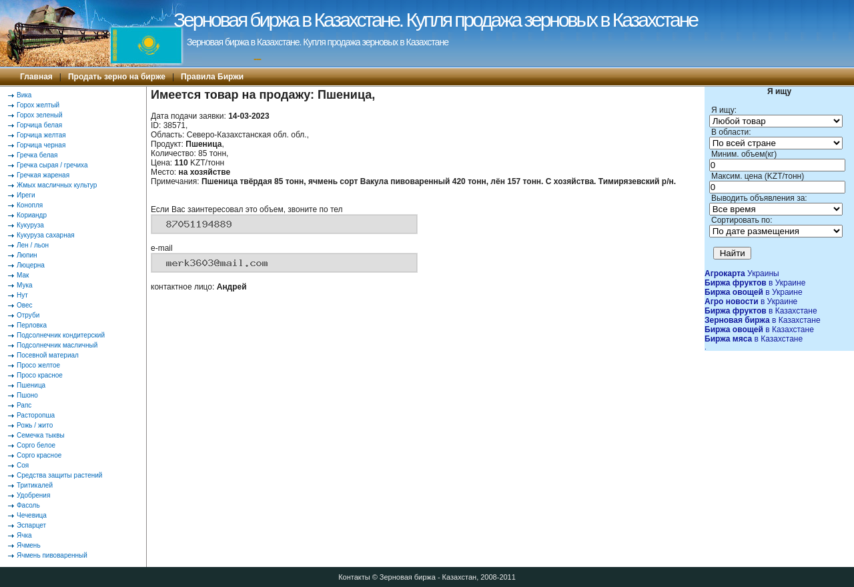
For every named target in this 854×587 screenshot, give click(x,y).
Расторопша (36, 415)
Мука (25, 285)
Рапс (24, 405)
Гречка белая (37, 155)
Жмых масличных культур (57, 185)
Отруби (28, 315)
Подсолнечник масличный (57, 345)
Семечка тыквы (41, 435)
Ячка (24, 535)
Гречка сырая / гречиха (52, 165)
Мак (23, 275)
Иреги (26, 195)
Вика (24, 95)
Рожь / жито (35, 425)
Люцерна (31, 265)
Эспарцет (31, 525)
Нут (22, 295)
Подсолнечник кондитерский (61, 335)
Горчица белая (39, 125)
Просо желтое (38, 365)
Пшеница (31, 385)
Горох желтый (38, 105)
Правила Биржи (212, 76)
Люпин (27, 255)
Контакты (354, 577)
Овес (25, 305)
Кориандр (32, 215)
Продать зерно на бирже (116, 76)
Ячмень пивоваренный (52, 555)
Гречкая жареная (43, 175)
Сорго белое (36, 445)
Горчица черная (41, 145)
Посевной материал (48, 355)
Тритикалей (35, 485)
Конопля (30, 205)
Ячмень (29, 545)
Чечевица (32, 515)
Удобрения (33, 495)
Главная (36, 76)
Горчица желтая (41, 135)
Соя (23, 465)
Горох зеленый (40, 115)
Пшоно (27, 395)
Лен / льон (33, 245)
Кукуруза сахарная (46, 235)
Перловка (32, 325)
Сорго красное (39, 455)
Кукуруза (30, 225)
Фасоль (28, 505)
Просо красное (40, 375)
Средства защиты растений (59, 475)
